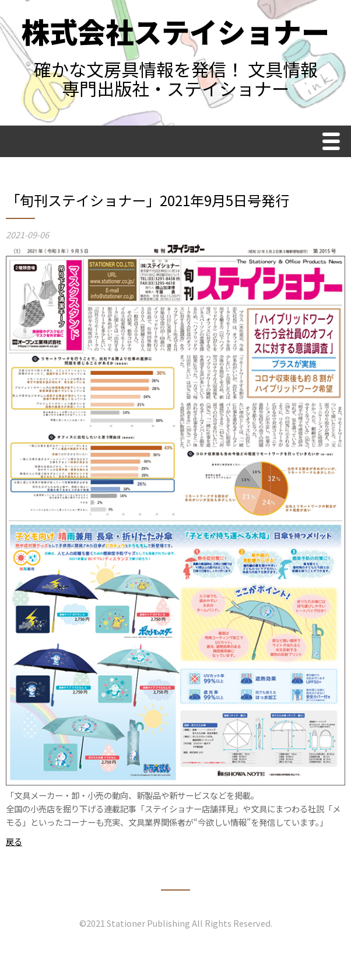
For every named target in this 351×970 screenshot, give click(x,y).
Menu (334, 143)
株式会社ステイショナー (175, 31)
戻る (14, 841)
